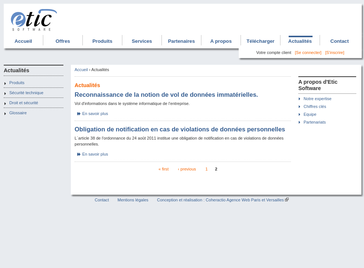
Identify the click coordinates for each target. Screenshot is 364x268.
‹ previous (187, 169)
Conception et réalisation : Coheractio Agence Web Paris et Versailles (220, 200)
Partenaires (181, 41)
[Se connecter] (308, 52)
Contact (339, 41)
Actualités (300, 41)
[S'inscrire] (334, 52)
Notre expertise (318, 98)
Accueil (23, 41)
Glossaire (18, 113)
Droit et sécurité (23, 102)
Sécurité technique (26, 92)
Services (142, 41)
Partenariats (315, 122)
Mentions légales (132, 200)
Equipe (310, 114)
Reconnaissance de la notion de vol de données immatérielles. (166, 94)
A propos (221, 41)
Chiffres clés (315, 106)
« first (164, 169)
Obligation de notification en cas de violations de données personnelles (180, 129)
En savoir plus (95, 113)
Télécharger (260, 41)
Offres (63, 41)
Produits (102, 41)
